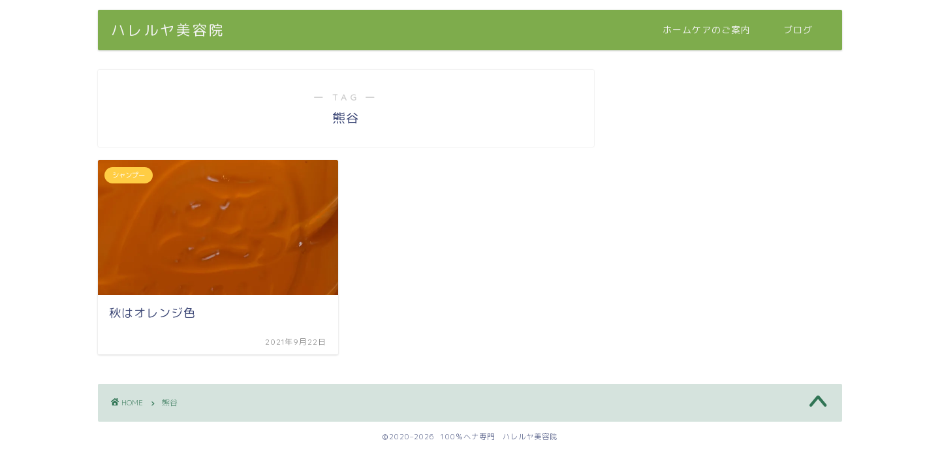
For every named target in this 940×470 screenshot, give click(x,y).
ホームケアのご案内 (707, 30)
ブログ (798, 30)
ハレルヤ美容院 (168, 30)
